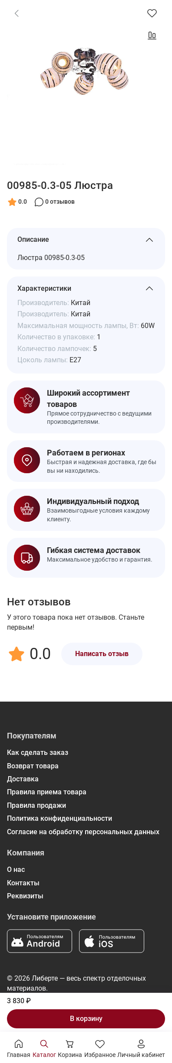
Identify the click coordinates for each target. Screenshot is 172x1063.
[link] (16, 13)
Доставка (23, 779)
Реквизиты (25, 896)
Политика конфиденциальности (59, 818)
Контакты (23, 883)
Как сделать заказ (37, 752)
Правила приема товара (46, 792)
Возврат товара (33, 766)
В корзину (86, 1018)
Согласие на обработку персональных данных (83, 832)
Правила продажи (36, 805)
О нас (16, 869)
